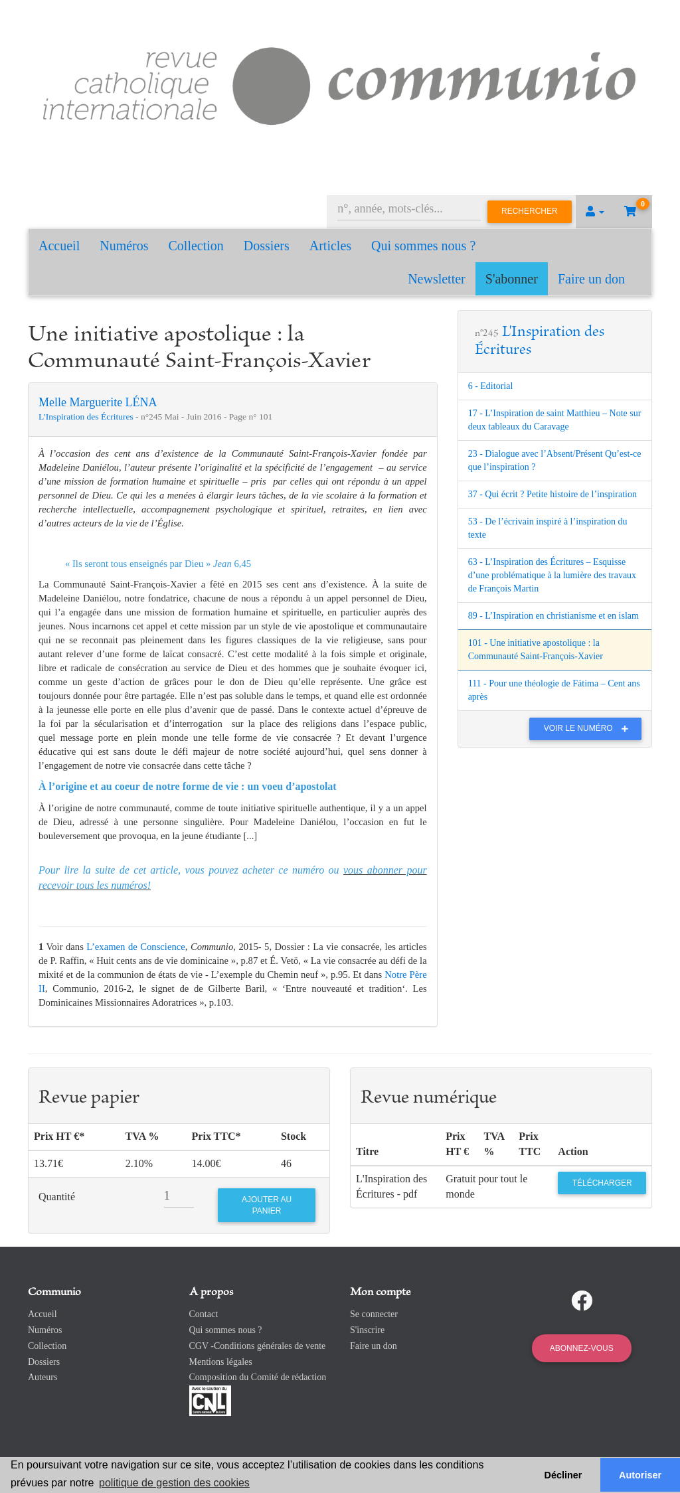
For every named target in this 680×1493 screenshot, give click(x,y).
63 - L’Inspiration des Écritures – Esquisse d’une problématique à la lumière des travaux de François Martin (552, 575)
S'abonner (511, 279)
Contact (203, 1314)
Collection (196, 245)
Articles (330, 245)
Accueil (59, 245)
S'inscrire (367, 1330)
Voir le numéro (589, 728)
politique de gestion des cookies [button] (174, 1482)
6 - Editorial (490, 386)
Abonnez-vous (582, 1348)
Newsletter (437, 279)
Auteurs (42, 1377)
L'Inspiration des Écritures (87, 417)
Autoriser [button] (640, 1475)
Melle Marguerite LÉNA (98, 402)
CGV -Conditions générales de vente (257, 1346)
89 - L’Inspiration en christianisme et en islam (553, 616)
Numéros (124, 245)
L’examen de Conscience (135, 946)
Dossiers (267, 245)
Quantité (57, 1196)
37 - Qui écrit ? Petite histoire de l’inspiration (552, 494)
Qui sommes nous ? (423, 245)
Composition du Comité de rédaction (258, 1377)
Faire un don (591, 279)
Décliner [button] (563, 1475)
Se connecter (374, 1314)
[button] (595, 211)
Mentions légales (220, 1362)
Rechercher (529, 211)
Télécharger (602, 1183)
